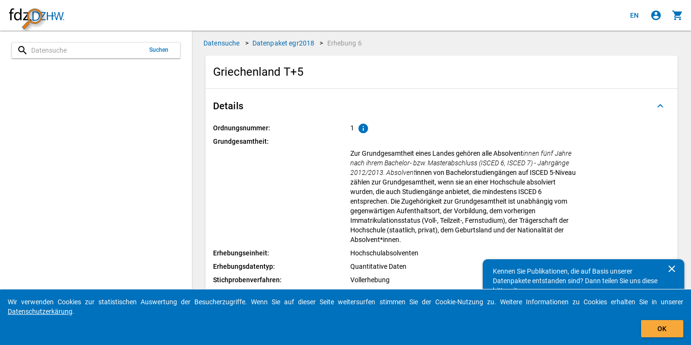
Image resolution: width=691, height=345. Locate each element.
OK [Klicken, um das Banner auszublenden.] (662, 329)
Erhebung (344, 43)
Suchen (159, 49)
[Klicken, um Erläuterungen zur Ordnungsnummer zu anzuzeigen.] (363, 128)
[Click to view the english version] (634, 15)
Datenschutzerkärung (40, 311)
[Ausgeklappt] (660, 105)
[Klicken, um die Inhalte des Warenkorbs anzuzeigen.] (677, 15)
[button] (441, 105)
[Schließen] (671, 268)
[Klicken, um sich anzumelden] (656, 15)
